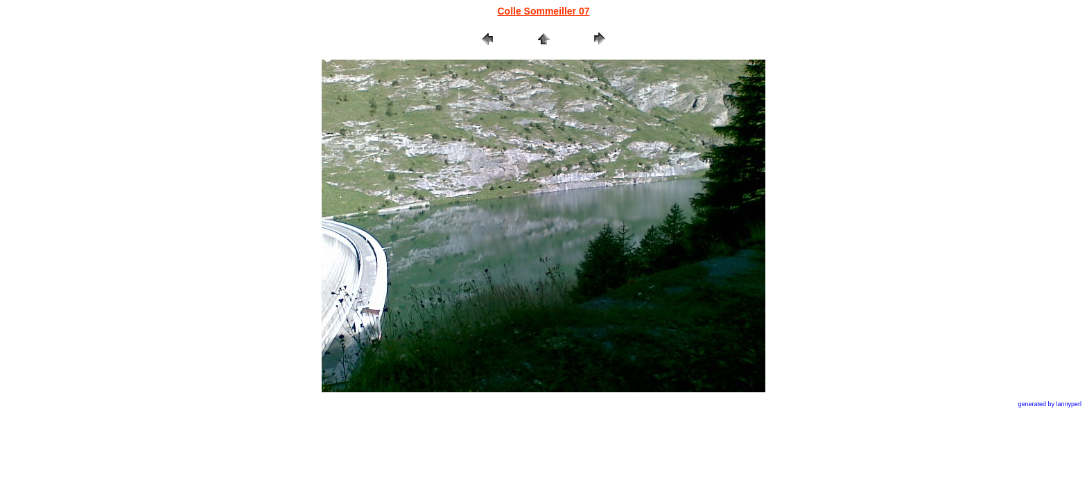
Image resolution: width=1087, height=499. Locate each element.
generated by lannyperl (1049, 404)
